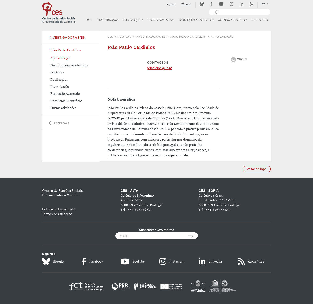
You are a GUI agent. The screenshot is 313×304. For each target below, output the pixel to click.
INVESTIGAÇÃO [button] (107, 20)
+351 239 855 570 (139, 209)
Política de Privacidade (58, 209)
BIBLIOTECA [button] (260, 20)
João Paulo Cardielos (188, 36)
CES (110, 36)
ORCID (239, 59)
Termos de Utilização (57, 214)
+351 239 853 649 (217, 209)
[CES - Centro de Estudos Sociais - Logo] (58, 12)
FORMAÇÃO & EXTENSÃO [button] (196, 20)
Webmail (186, 4)
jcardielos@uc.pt (159, 68)
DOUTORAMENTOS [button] (161, 20)
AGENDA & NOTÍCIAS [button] (232, 20)
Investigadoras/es (151, 36)
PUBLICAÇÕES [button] (133, 20)
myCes (171, 4)
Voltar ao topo (257, 169)
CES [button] (90, 20)
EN (268, 4)
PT (263, 4)
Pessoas (124, 36)
